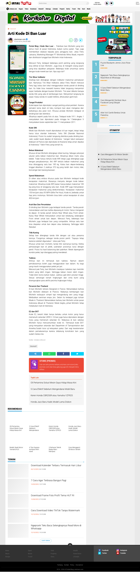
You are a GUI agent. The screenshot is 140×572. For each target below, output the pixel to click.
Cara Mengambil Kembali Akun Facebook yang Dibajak (117, 99)
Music (7, 554)
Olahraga (56, 9)
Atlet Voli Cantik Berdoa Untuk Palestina (117, 111)
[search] (63, 3)
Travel (88, 9)
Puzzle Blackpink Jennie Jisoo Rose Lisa (117, 64)
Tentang (59, 565)
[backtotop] (70, 545)
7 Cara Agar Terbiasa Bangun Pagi (53, 480)
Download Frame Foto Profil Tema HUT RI (57, 497)
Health (75, 550)
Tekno (30, 9)
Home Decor (77, 554)
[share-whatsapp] (71, 40)
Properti (73, 9)
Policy (73, 565)
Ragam (23, 9)
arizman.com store (67, 364)
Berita (81, 9)
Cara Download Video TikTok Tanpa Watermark (54, 512)
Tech (52, 550)
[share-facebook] (76, 40)
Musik (107, 9)
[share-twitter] (81, 40)
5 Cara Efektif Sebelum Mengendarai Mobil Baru (115, 87)
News (7, 550)
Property (53, 554)
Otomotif (48, 9)
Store (52, 557)
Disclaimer (80, 565)
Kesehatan (38, 9)
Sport (30, 550)
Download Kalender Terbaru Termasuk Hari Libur (56, 467)
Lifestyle (65, 9)
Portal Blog (69, 570)
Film (94, 9)
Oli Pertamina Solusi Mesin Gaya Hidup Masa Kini (114, 156)
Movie (30, 554)
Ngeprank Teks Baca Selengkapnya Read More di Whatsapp (54, 527)
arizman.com (79, 570)
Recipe (7, 557)
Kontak (66, 565)
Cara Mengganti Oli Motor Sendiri (114, 151)
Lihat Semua (46, 540)
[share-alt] (35, 353)
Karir (100, 9)
